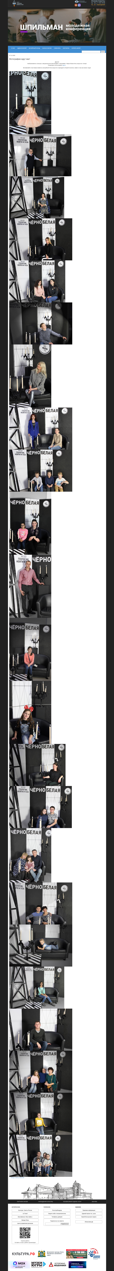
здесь (64, 65)
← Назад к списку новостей (16, 1177)
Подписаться (64, 1223)
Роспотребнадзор (57, 1210)
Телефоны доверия (57, 1217)
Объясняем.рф (89, 1221)
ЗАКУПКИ (94, 1201)
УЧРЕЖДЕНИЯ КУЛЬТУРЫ (45, 1201)
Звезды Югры (25, 1220)
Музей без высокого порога (88, 1217)
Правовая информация (88, 1210)
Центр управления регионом (25, 1223)
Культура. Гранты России (25, 1210)
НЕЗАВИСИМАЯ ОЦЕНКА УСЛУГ (72, 1201)
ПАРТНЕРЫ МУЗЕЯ (22, 1201)
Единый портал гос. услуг (89, 1213)
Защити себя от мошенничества (57, 1213)
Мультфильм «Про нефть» (25, 1217)
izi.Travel (25, 1213)
